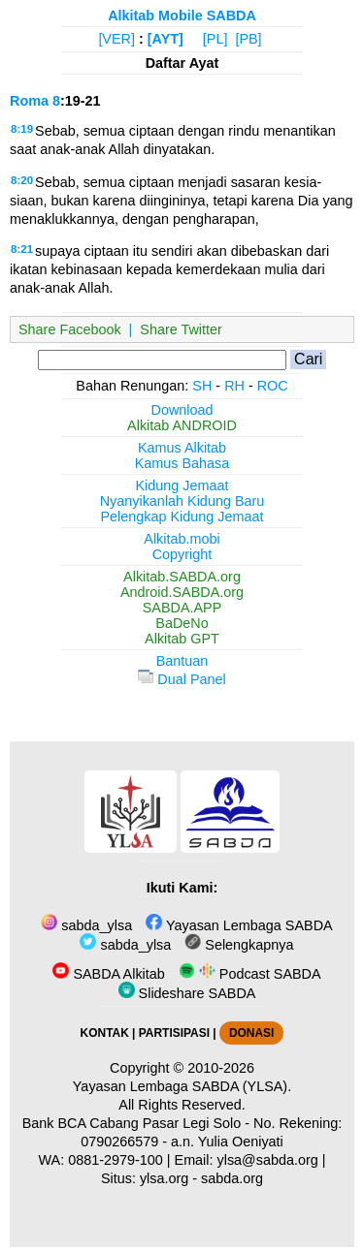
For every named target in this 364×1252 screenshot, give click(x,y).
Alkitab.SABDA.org (182, 576)
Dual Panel (181, 679)
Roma (29, 101)
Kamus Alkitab (182, 447)
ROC (272, 385)
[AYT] (165, 39)
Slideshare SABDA (187, 993)
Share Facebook (69, 329)
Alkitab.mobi (181, 539)
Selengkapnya (238, 945)
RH (234, 385)
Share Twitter (181, 329)
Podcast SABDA (250, 974)
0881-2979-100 (115, 1160)
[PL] (215, 39)
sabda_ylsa (86, 925)
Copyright (182, 554)
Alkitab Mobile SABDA (182, 15)
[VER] (116, 39)
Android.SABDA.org (182, 592)
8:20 (22, 180)
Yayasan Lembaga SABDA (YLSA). (182, 1086)
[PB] (248, 39)
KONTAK (105, 1033)
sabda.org (232, 1178)
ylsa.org (164, 1178)
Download (182, 410)
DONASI (251, 1033)
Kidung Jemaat (182, 485)
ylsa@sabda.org (267, 1160)
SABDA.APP (182, 607)
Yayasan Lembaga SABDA (239, 925)
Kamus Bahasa (182, 463)
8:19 (22, 129)
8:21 (22, 249)
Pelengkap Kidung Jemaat (181, 516)
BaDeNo (181, 623)
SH (202, 385)
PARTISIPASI (174, 1033)
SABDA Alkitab (108, 974)
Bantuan (182, 661)
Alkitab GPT (182, 638)
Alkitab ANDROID (182, 425)
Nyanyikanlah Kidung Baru (182, 501)
